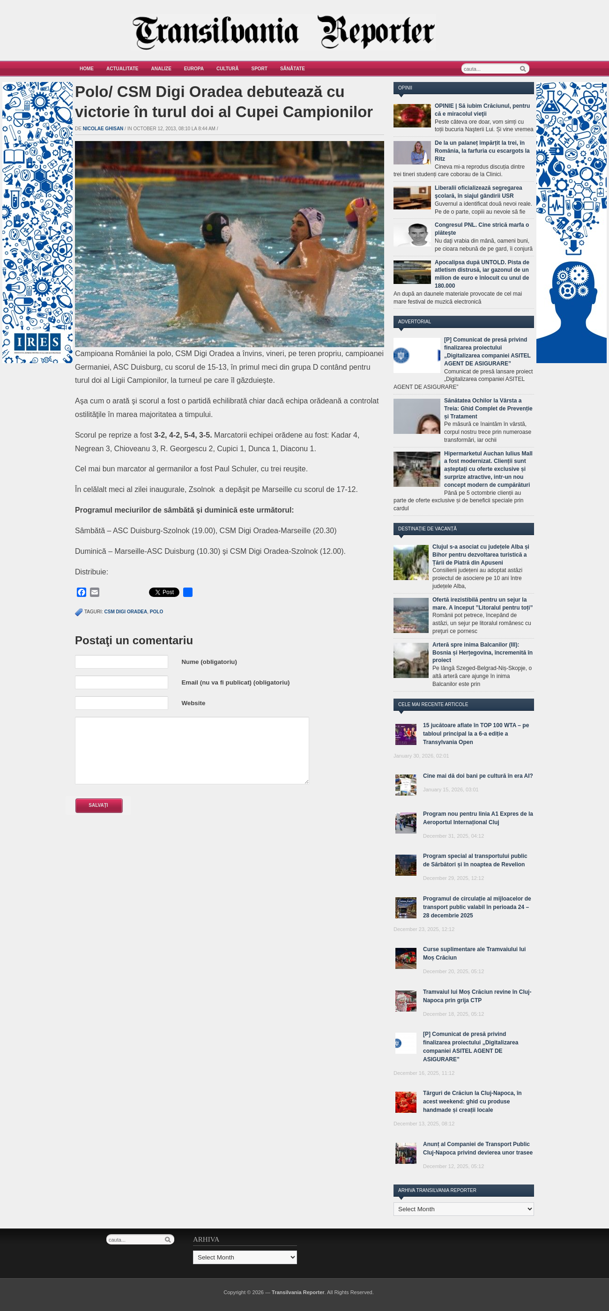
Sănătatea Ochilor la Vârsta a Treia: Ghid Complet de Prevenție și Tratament (488, 408)
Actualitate (122, 68)
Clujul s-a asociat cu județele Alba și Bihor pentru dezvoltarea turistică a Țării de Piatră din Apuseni (480, 555)
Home (87, 68)
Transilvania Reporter (298, 1292)
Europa (194, 68)
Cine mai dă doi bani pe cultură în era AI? (478, 776)
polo (156, 611)
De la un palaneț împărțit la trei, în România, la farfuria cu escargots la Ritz (482, 151)
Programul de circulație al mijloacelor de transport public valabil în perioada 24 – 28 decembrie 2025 (477, 907)
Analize (161, 68)
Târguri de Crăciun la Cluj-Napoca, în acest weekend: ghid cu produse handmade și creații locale (472, 1101)
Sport (259, 68)
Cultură (227, 68)
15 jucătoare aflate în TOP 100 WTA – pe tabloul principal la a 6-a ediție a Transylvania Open (476, 733)
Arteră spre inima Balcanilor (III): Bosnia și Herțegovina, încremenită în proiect (482, 652)
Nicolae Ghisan (103, 128)
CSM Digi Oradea (126, 611)
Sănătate (292, 68)
